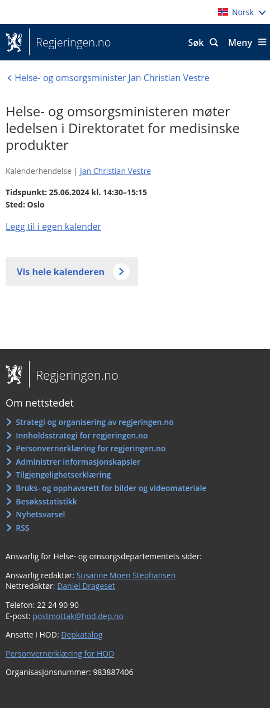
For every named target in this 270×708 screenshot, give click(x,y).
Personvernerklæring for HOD (60, 653)
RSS (22, 527)
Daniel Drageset (86, 585)
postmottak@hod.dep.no (78, 616)
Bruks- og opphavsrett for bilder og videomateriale (111, 488)
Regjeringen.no (70, 42)
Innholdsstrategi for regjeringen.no (82, 435)
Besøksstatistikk (46, 501)
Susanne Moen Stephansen (126, 575)
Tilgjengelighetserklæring (63, 474)
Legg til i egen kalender (53, 226)
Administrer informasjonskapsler (78, 461)
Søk (196, 42)
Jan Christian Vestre (115, 171)
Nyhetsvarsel (40, 514)
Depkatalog (81, 634)
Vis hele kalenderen (61, 272)
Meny (240, 42)
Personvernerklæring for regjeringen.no (90, 448)
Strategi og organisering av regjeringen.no (95, 422)
